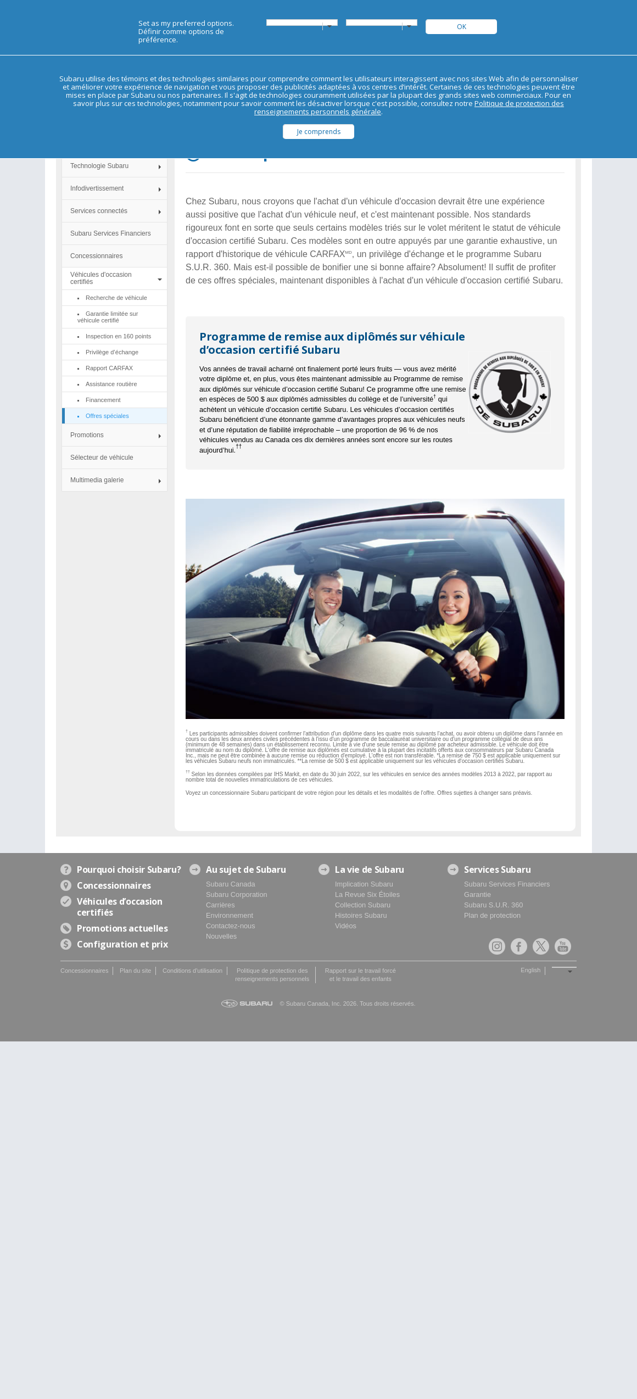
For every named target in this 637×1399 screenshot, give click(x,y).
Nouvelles (221, 936)
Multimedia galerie (97, 480)
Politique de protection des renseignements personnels (272, 974)
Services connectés (98, 211)
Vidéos (345, 926)
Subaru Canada (230, 884)
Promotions (87, 435)
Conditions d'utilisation (192, 970)
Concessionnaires (96, 256)
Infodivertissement (97, 188)
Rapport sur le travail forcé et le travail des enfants (360, 974)
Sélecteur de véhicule (101, 457)
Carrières (220, 905)
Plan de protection (492, 915)
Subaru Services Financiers (110, 233)
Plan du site (135, 970)
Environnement (229, 915)
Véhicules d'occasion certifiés (101, 278)
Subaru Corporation (236, 894)
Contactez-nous (230, 926)
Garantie (477, 894)
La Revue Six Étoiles (367, 894)
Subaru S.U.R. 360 (493, 905)
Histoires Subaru (361, 915)
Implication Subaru (364, 884)
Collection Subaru (362, 905)
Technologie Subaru (99, 166)
